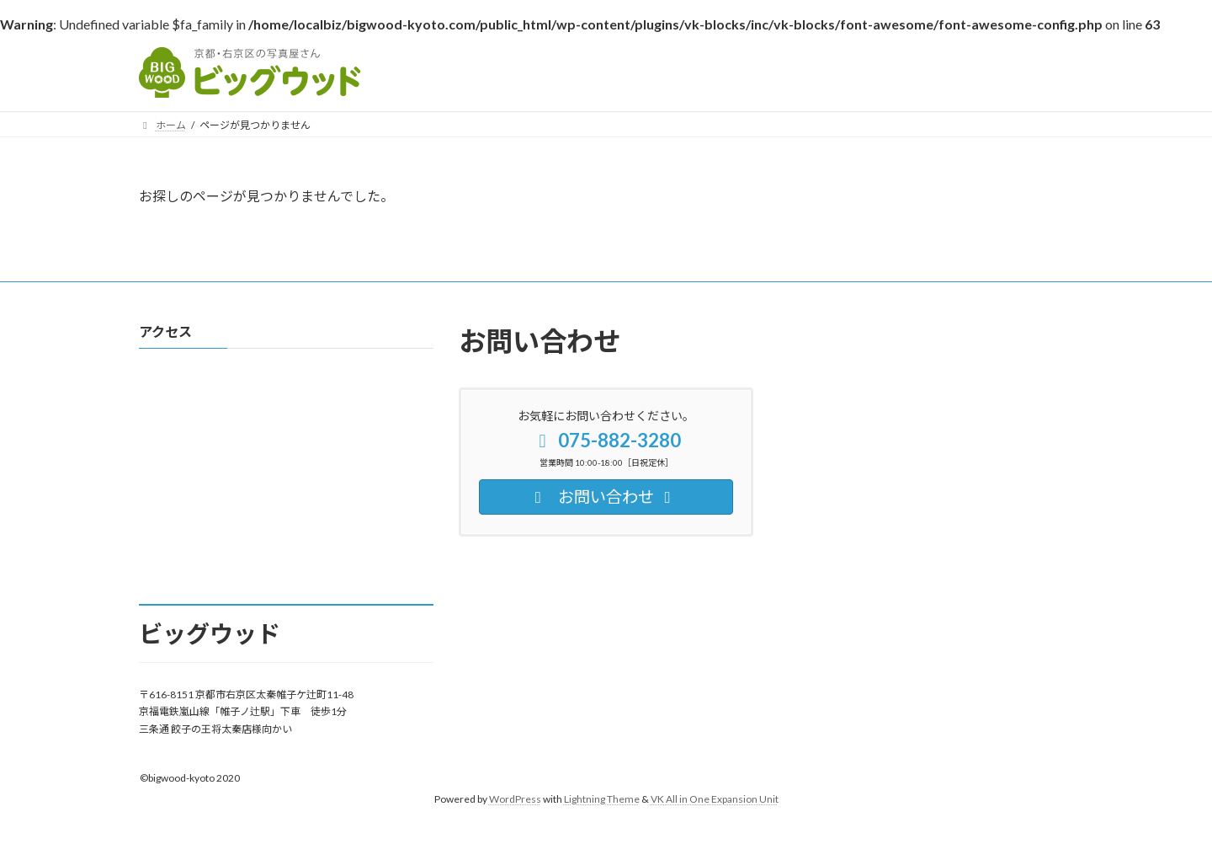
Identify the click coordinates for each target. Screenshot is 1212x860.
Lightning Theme (602, 799)
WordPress (515, 799)
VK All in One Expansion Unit (715, 799)
